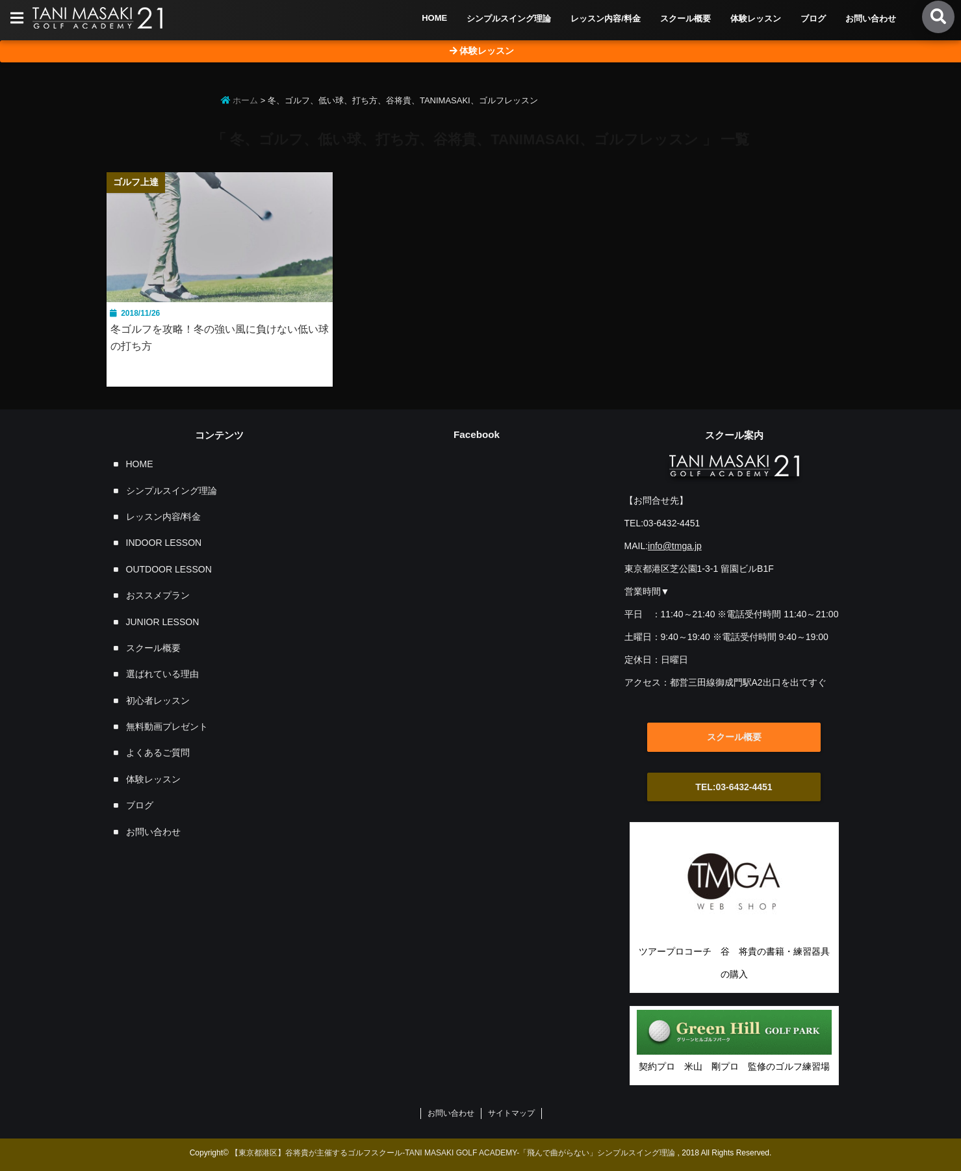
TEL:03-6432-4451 (733, 787)
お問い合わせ (870, 18)
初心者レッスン (158, 700)
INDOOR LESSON (164, 542)
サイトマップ (511, 1113)
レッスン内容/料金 (605, 18)
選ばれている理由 (162, 674)
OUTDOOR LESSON (169, 569)
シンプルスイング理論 (509, 18)
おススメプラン (158, 595)
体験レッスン (755, 18)
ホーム (240, 100)
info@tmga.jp (675, 546)
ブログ (813, 18)
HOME (434, 18)
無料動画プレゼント (167, 726)
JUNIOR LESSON (162, 622)
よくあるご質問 (158, 752)
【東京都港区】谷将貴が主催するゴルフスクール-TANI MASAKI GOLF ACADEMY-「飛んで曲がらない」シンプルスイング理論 (453, 1152)
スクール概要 (685, 18)
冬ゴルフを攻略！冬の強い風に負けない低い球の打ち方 (219, 338)
